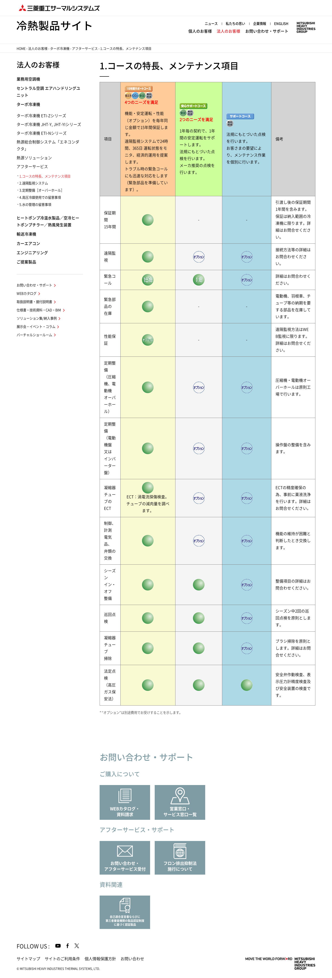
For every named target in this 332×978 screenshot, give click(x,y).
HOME (21, 48)
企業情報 (259, 23)
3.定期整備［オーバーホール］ (41, 190)
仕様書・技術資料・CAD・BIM (39, 310)
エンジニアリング (32, 253)
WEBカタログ (26, 293)
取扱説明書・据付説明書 (34, 302)
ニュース (211, 23)
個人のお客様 (200, 31)
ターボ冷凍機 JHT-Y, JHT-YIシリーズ (49, 124)
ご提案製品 (26, 262)
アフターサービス (85, 48)
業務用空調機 (28, 79)
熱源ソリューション (34, 158)
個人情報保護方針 (100, 959)
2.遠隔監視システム (33, 183)
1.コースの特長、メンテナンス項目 (45, 176)
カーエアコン (28, 243)
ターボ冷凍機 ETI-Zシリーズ (41, 116)
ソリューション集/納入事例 (37, 318)
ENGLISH (281, 23)
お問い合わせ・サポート (266, 31)
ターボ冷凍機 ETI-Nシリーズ (42, 133)
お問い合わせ (132, 959)
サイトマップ (28, 959)
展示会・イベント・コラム (36, 326)
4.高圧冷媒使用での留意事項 (40, 197)
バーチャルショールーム (34, 335)
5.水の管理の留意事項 (35, 204)
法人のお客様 (228, 31)
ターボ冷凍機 (59, 48)
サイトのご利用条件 (62, 959)
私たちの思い (235, 23)
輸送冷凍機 (26, 234)
